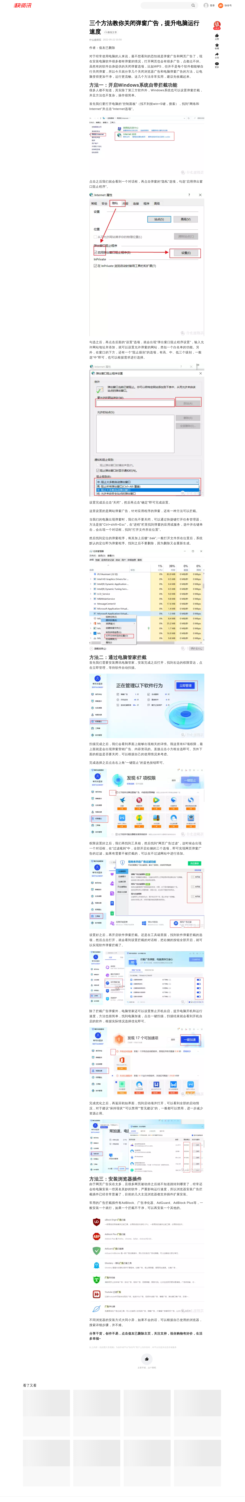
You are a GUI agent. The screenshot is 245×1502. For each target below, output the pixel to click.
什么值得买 (95, 39)
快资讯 (22, 5)
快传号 (228, 5)
